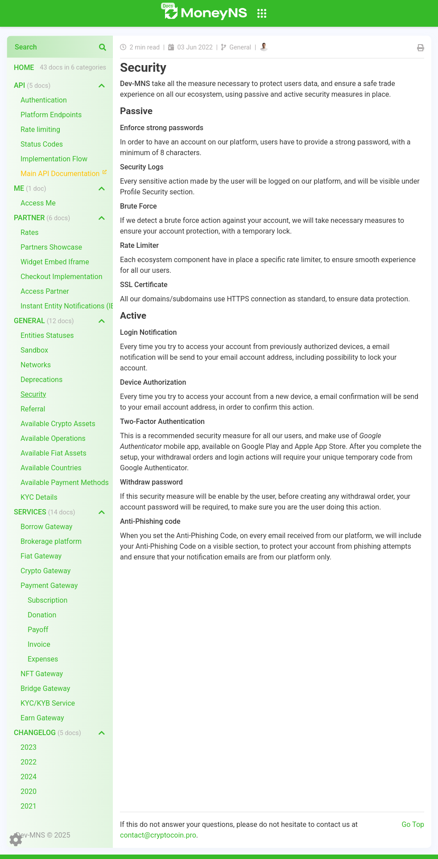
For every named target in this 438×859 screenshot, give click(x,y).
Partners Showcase (51, 247)
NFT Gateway (42, 674)
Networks (36, 365)
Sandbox (34, 350)
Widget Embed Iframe (55, 262)
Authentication (44, 100)
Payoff (38, 629)
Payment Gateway (49, 585)
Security (33, 394)
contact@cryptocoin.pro (158, 835)
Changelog (47, 732)
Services (44, 512)
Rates (30, 232)
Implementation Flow (54, 159)
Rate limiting (40, 129)
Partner (42, 218)
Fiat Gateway (41, 556)
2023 (29, 747)
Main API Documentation (67, 173)
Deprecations (41, 379)
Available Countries (51, 468)
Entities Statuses (47, 335)
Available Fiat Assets (54, 453)
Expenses (43, 659)
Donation (42, 615)
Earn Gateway (42, 718)
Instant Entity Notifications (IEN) (67, 306)
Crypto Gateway (45, 571)
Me (30, 188)
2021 (29, 806)
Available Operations (53, 438)
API (32, 85)
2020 (29, 791)
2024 (29, 777)
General (44, 320)
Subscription (47, 600)
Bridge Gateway (45, 688)
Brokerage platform (51, 541)
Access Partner (45, 291)
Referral (33, 409)
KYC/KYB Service (48, 703)
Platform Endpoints (51, 115)
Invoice (39, 644)
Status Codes (42, 144)
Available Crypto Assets (58, 423)
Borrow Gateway (46, 526)
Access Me (38, 203)
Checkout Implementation (61, 276)
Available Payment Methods (65, 482)
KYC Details (39, 497)
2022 (29, 762)
